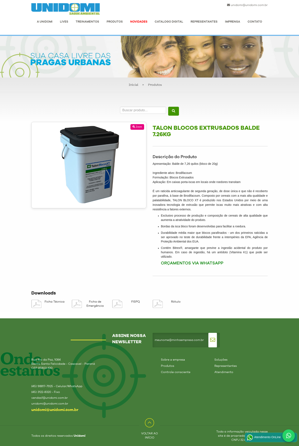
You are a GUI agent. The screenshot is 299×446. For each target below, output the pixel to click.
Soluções (220, 359)
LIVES (64, 21)
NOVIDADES (138, 21)
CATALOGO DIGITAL (169, 21)
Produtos (155, 85)
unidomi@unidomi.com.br (247, 5)
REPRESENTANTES (204, 21)
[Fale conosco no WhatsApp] (288, 435)
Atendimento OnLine (263, 437)
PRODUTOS (115, 21)
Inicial (133, 85)
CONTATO (255, 21)
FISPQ (135, 301)
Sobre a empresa (173, 359)
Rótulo (176, 301)
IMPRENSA (232, 21)
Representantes (225, 366)
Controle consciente (175, 372)
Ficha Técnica (54, 301)
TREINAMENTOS (87, 21)
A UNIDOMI (44, 21)
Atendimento (223, 372)
